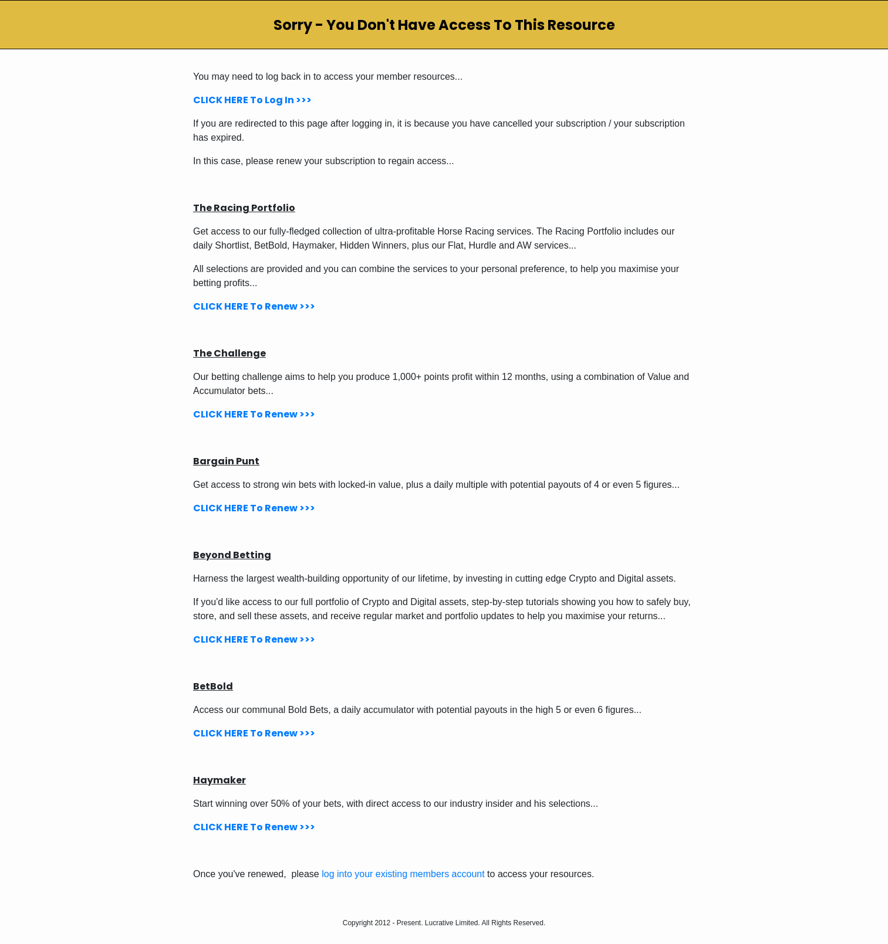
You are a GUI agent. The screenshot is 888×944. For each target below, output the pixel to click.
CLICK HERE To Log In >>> (252, 100)
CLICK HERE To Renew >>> (254, 306)
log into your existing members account (403, 874)
